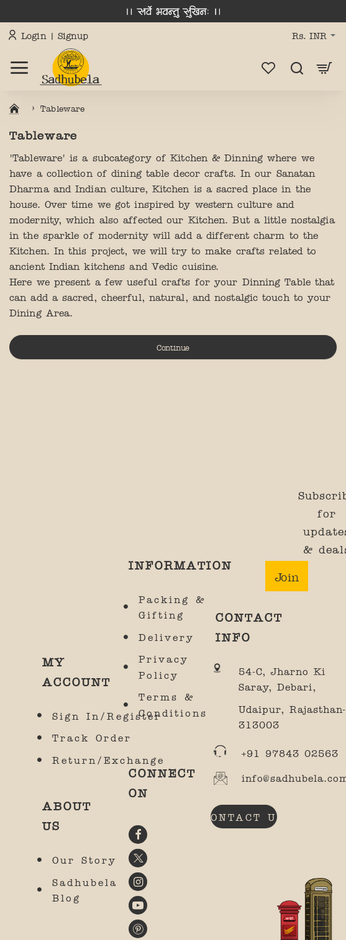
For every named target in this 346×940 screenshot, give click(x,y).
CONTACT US (244, 816)
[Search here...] (297, 67)
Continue (173, 347)
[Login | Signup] (49, 36)
